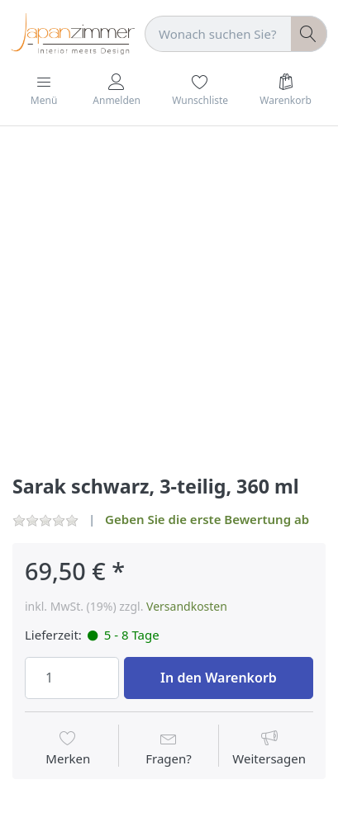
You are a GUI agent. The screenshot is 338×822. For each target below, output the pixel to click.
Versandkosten (186, 606)
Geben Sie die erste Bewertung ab (207, 519)
